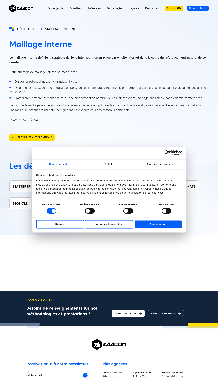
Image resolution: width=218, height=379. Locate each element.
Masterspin (23, 186)
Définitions (27, 29)
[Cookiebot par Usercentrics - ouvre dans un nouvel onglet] (167, 152)
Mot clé (20, 203)
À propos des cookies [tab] (160, 164)
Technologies (114, 8)
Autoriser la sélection (109, 224)
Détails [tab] (109, 164)
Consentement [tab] (58, 164)
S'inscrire (85, 375)
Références (94, 8)
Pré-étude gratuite (166, 313)
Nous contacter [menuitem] (198, 8)
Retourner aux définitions (32, 137)
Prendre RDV (174, 8)
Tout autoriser (158, 224)
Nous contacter (128, 313)
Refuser (60, 224)
